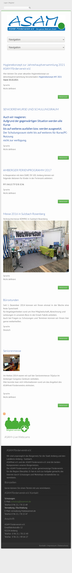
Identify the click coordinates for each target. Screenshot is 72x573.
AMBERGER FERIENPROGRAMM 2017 (27, 170)
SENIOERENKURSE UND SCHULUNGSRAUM (31, 109)
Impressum (51, 545)
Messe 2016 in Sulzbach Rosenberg (24, 214)
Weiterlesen (64, 97)
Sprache (6, 85)
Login (6, 3)
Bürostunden (11, 300)
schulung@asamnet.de (21, 501)
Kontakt (42, 545)
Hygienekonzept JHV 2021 (50, 77)
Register (11, 3)
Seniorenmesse (12, 351)
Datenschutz (63, 545)
